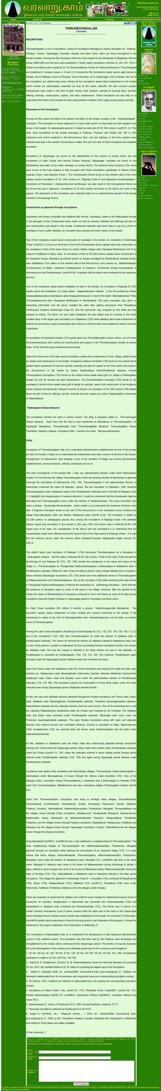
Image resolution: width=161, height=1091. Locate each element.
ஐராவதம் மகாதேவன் (145, 126)
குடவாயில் (141, 139)
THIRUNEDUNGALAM (12, 83)
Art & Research (45, 23)
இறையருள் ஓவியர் (144, 134)
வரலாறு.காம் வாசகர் (145, 131)
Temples (84, 19)
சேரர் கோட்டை (143, 75)
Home (13, 19)
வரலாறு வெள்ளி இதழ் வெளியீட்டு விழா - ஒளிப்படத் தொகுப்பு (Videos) (13, 70)
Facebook (109, 19)
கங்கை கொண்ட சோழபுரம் (147, 185)
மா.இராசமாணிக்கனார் (145, 142)
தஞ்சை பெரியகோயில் (145, 147)
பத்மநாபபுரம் (142, 182)
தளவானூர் (141, 177)
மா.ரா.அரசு (141, 124)
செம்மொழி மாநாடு (144, 78)
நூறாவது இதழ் (143, 113)
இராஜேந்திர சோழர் (144, 121)
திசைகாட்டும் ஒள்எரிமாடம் (12, 101)
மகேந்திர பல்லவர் (144, 137)
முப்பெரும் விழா (143, 83)
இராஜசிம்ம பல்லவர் (145, 198)
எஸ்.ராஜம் (141, 118)
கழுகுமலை (141, 187)
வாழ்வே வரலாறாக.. (145, 195)
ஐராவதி (140, 81)
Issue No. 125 (31, 23)
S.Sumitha (81, 31)
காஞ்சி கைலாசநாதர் (144, 145)
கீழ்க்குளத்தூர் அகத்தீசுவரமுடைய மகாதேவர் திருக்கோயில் (13, 89)
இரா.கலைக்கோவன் (144, 129)
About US (37, 19)
